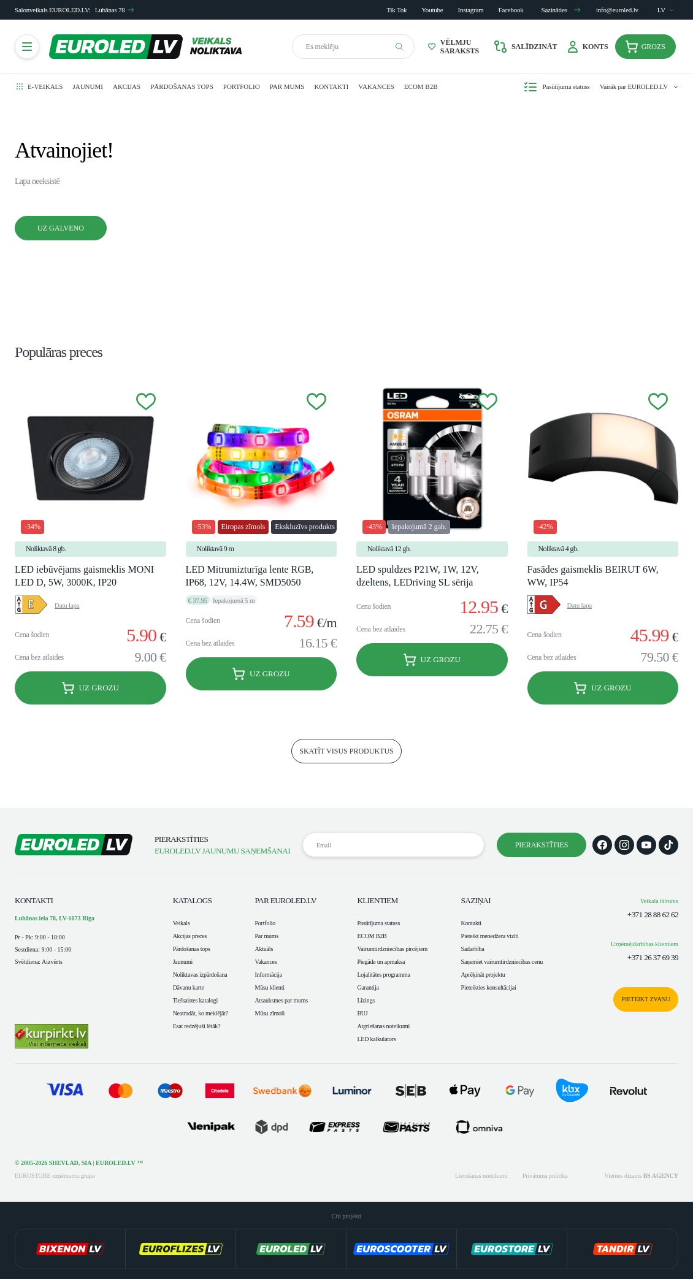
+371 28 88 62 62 (652, 914)
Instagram (471, 9)
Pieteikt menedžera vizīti (490, 936)
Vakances (376, 86)
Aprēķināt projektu (483, 974)
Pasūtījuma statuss (378, 923)
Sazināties (561, 9)
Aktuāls (264, 948)
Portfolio (241, 86)
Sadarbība (472, 948)
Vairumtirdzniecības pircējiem (392, 948)
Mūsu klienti (269, 987)
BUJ (362, 1013)
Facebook (511, 9)
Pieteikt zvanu (645, 999)
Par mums (287, 86)
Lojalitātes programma (383, 974)
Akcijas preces (190, 936)
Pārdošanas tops (181, 86)
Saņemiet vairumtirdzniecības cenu (502, 961)
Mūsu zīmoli (269, 1013)
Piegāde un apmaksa (381, 961)
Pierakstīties (542, 845)
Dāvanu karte (188, 987)
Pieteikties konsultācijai (488, 987)
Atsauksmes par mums (281, 1000)
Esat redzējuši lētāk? (197, 1026)
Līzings (366, 1000)
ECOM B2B (421, 86)
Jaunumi (87, 86)
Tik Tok (396, 9)
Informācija (268, 974)
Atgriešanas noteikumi (383, 1026)
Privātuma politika (545, 1175)
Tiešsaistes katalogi (195, 1000)
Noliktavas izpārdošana (200, 974)
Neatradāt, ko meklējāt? (200, 1013)
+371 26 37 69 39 (652, 957)
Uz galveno (60, 228)
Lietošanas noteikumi (481, 1175)
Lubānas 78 (115, 9)
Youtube (432, 9)
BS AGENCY (660, 1175)
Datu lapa (67, 605)
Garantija (367, 987)
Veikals (181, 923)
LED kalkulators (376, 1039)
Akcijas (126, 86)
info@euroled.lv (617, 9)
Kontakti (331, 86)
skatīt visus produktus (346, 751)
